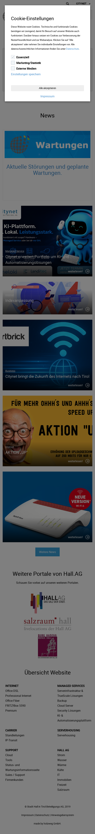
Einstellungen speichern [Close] (26, 74)
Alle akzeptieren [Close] (47, 88)
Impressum (47, 96)
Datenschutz (72, 48)
